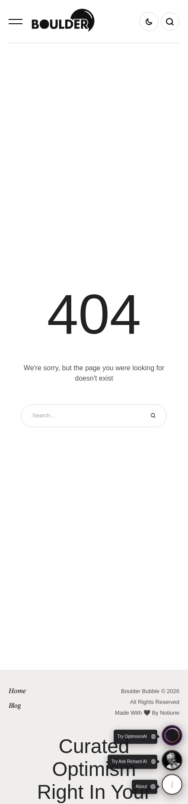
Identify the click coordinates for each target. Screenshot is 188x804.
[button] (15, 21)
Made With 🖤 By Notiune (147, 712)
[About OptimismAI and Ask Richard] (172, 784)
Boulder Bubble (140, 691)
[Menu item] (51, 692)
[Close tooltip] (153, 786)
